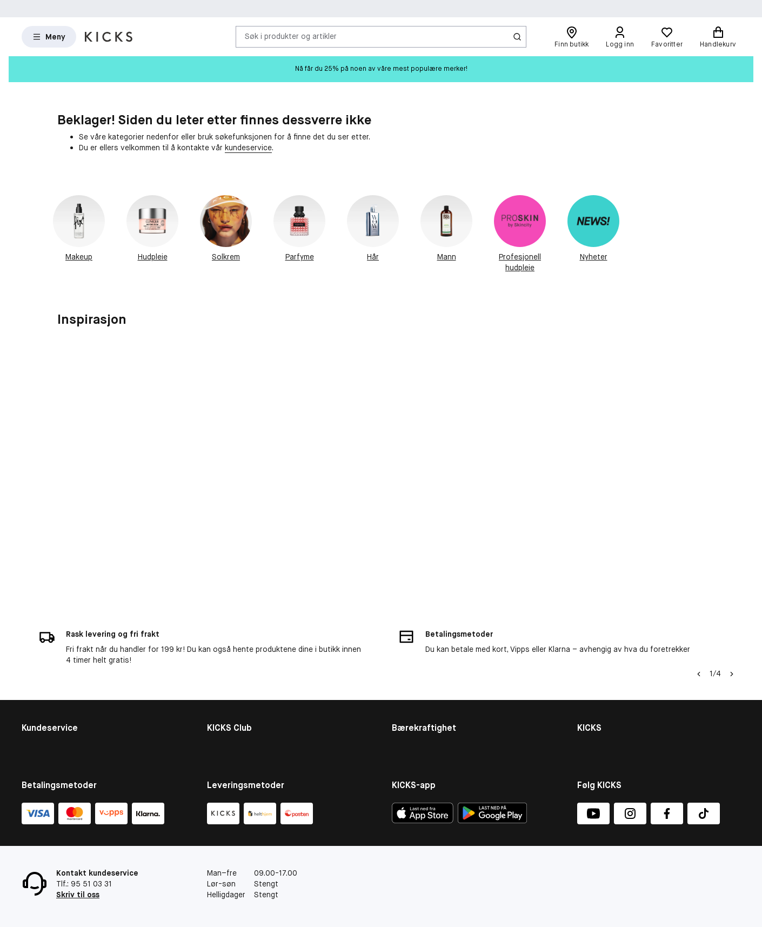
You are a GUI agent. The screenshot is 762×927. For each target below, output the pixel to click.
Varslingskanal (602, 671)
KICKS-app (595, 741)
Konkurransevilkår (53, 713)
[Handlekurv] (718, 37)
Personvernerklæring (613, 727)
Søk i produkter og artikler (291, 36)
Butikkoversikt (602, 685)
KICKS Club (226, 657)
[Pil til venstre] (698, 583)
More (401, 727)
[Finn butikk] (571, 37)
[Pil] (731, 583)
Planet (403, 699)
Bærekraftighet (419, 657)
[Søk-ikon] (517, 36)
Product (406, 713)
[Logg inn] (619, 37)
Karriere (590, 699)
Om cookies (42, 685)
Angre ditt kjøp (47, 741)
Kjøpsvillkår (41, 671)
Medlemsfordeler (236, 671)
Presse (589, 713)
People (404, 685)
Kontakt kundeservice (60, 657)
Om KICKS (594, 657)
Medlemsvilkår (231, 685)
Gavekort (38, 699)
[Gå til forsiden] (108, 37)
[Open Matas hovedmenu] (49, 37)
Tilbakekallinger (48, 727)
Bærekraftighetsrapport (434, 671)
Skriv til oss (77, 894)
